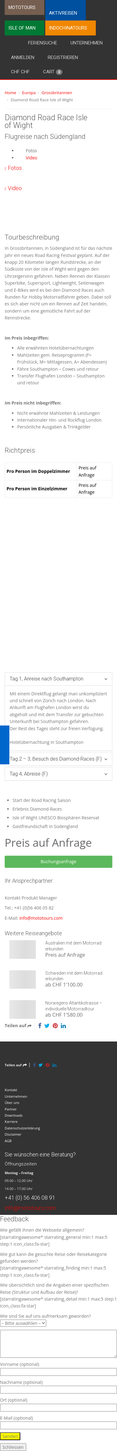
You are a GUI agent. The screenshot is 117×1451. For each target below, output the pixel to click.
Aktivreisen (63, 13)
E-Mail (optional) (58, 1421)
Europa (29, 92)
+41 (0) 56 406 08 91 (30, 1197)
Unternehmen (87, 43)
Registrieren (63, 57)
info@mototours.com (41, 918)
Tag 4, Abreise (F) (29, 774)
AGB (8, 1140)
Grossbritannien (56, 92)
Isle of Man (22, 28)
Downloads (13, 1115)
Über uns (12, 1102)
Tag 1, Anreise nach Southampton (46, 679)
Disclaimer (13, 1134)
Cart (52, 72)
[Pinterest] (55, 1025)
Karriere (11, 1121)
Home (10, 92)
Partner (11, 1109)
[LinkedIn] (63, 1025)
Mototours (22, 7)
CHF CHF (20, 72)
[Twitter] (47, 1025)
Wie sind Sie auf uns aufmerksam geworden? (45, 1319)
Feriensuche (42, 43)
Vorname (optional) (58, 1368)
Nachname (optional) (58, 1386)
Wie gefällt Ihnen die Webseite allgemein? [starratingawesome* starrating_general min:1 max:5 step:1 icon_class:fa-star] (53, 1237)
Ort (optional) (58, 1403)
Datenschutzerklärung (22, 1128)
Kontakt (11, 1089)
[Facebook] (39, 1025)
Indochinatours (68, 28)
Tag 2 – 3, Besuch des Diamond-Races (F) (56, 759)
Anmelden (22, 57)
